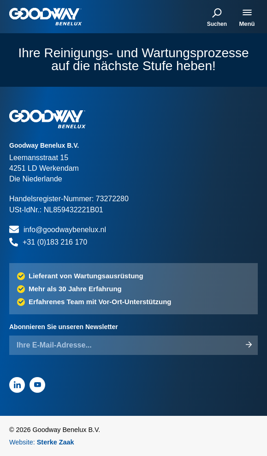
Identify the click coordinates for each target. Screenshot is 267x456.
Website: (41, 442)
